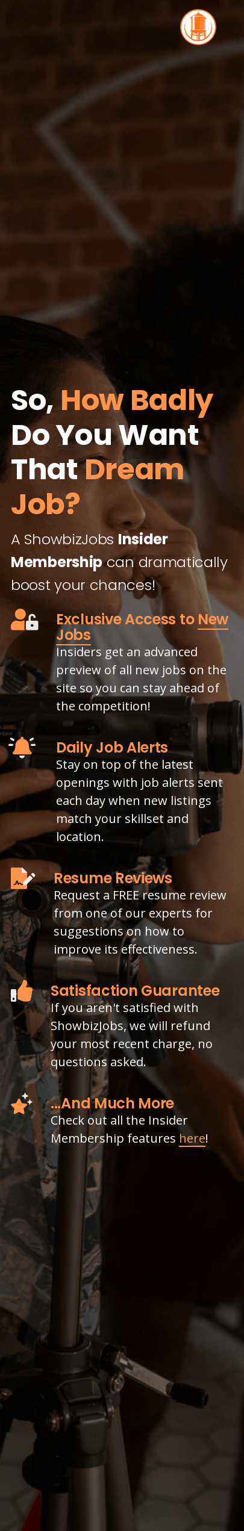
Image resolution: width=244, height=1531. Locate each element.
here (192, 1138)
